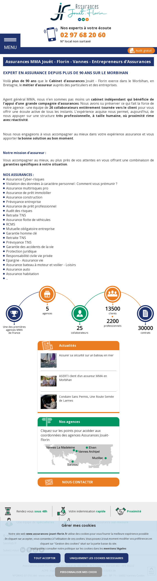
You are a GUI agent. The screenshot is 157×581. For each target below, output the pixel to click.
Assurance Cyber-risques (25, 179)
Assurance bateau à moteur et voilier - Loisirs (41, 265)
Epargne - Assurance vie (24, 260)
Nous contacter (77, 482)
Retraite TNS (16, 215)
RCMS (10, 224)
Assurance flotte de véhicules (28, 219)
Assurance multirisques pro (27, 188)
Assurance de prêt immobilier (28, 192)
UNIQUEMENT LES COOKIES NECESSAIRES (96, 558)
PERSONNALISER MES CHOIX (78, 572)
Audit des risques (19, 210)
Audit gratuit (144, 50)
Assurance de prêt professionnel (31, 206)
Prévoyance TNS (18, 242)
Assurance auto (18, 269)
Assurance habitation (22, 274)
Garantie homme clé (21, 233)
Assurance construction (24, 197)
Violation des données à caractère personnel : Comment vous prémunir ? (61, 183)
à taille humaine (106, 115)
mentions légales (115, 548)
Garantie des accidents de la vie (30, 247)
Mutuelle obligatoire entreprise (30, 229)
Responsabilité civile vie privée (29, 256)
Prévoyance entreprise (23, 201)
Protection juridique (21, 251)
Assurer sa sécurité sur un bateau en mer (86, 355)
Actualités (67, 345)
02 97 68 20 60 (83, 34)
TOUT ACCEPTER (44, 558)
